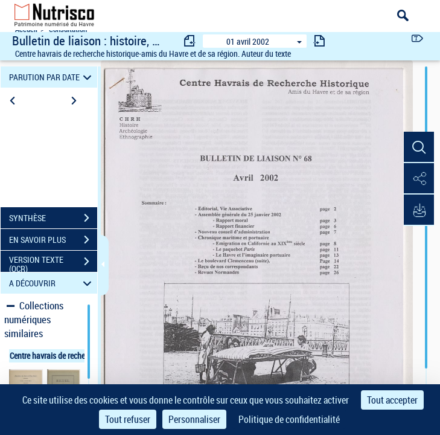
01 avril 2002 (247, 41)
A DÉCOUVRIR (52, 283)
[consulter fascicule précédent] (190, 40)
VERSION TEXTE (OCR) (53, 262)
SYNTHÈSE (53, 218)
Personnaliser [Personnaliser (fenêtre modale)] (194, 419)
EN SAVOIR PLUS (53, 239)
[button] (419, 147)
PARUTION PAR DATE (52, 77)
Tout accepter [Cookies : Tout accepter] (392, 400)
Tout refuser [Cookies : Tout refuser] (127, 419)
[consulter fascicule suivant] (319, 40)
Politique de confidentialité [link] (289, 419)
